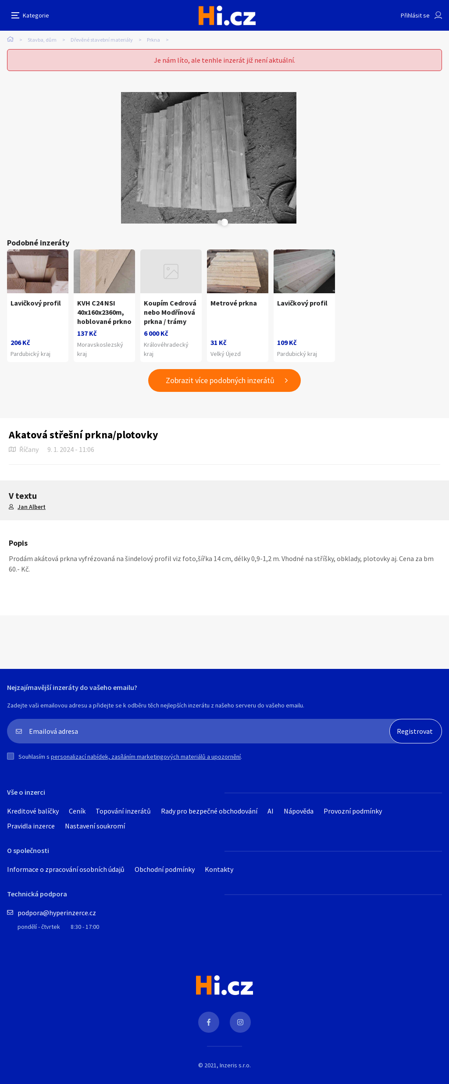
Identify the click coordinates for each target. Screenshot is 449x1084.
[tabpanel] (121, 158)
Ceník (77, 811)
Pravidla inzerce (31, 825)
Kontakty (219, 869)
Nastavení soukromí (95, 825)
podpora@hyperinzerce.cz (57, 912)
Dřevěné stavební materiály (102, 39)
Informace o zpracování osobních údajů (66, 869)
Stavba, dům (42, 39)
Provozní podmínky (353, 811)
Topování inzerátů (123, 811)
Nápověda (299, 811)
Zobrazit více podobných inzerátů (220, 380)
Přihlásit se (415, 15)
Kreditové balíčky (33, 811)
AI (270, 811)
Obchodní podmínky (165, 869)
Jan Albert (32, 507)
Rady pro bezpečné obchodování (209, 811)
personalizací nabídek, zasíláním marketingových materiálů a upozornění (146, 757)
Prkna (153, 39)
